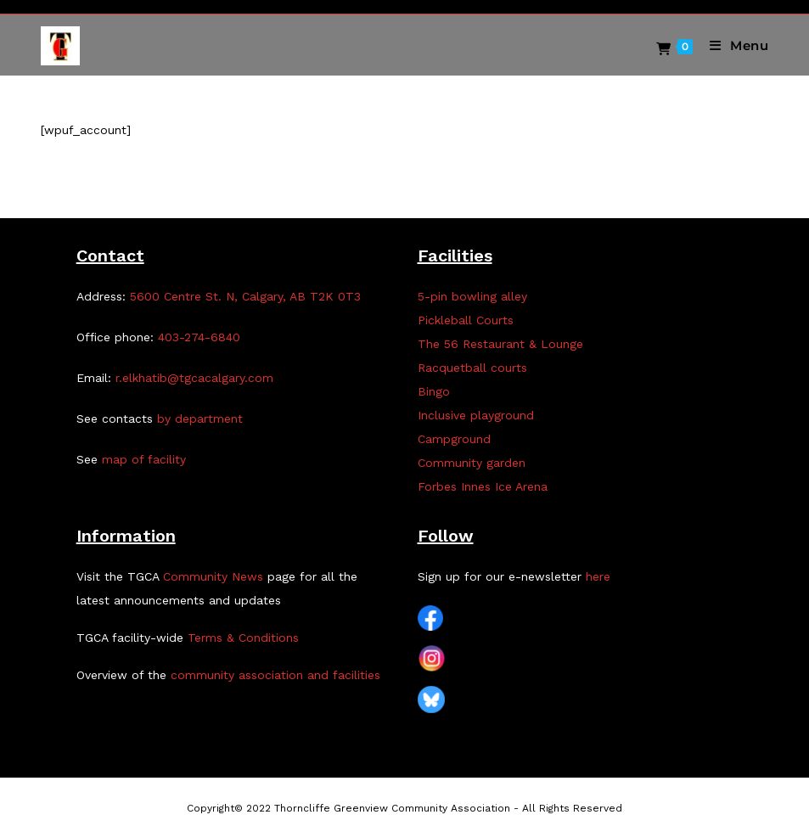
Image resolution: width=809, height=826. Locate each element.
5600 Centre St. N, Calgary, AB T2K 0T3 (245, 296)
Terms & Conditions (243, 637)
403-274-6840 (199, 337)
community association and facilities (275, 675)
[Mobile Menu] (733, 45)
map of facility (144, 459)
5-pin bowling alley (472, 296)
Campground (454, 439)
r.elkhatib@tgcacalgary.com (194, 378)
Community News (213, 576)
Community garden (471, 462)
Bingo (434, 391)
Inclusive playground (476, 415)
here (598, 576)
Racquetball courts (472, 367)
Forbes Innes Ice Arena (483, 486)
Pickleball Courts (466, 320)
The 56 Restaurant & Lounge (500, 344)
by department (200, 418)
